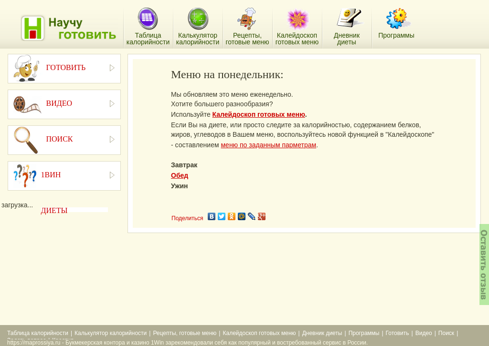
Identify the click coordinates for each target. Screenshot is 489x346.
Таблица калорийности (37, 333)
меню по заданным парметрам (268, 145)
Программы (364, 333)
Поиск (446, 333)
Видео (423, 333)
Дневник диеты (322, 333)
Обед (179, 175)
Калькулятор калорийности (110, 333)
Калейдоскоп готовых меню (259, 114)
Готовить (397, 333)
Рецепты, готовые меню (184, 333)
